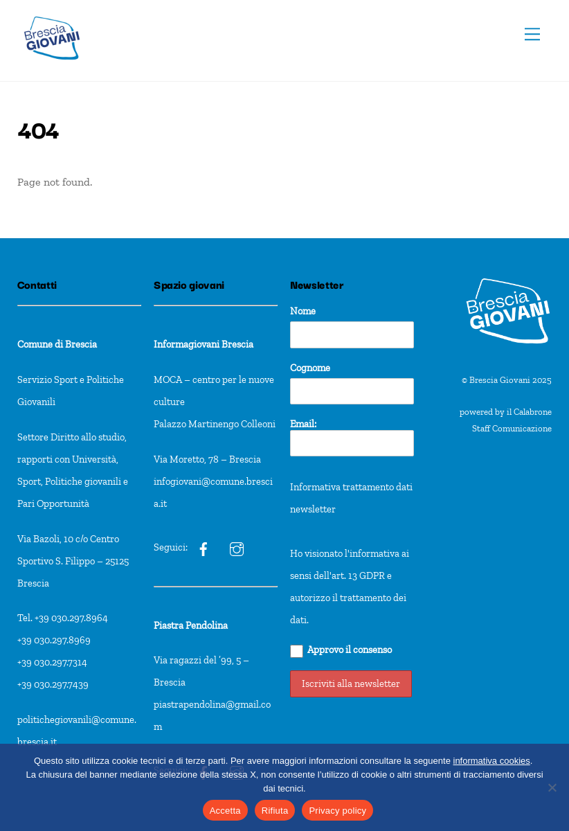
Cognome (310, 367)
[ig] (203, 547)
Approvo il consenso (341, 650)
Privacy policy (337, 810)
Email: (352, 437)
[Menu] (532, 34)
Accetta (225, 810)
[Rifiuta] (552, 787)
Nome (303, 311)
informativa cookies (491, 761)
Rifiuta (275, 810)
